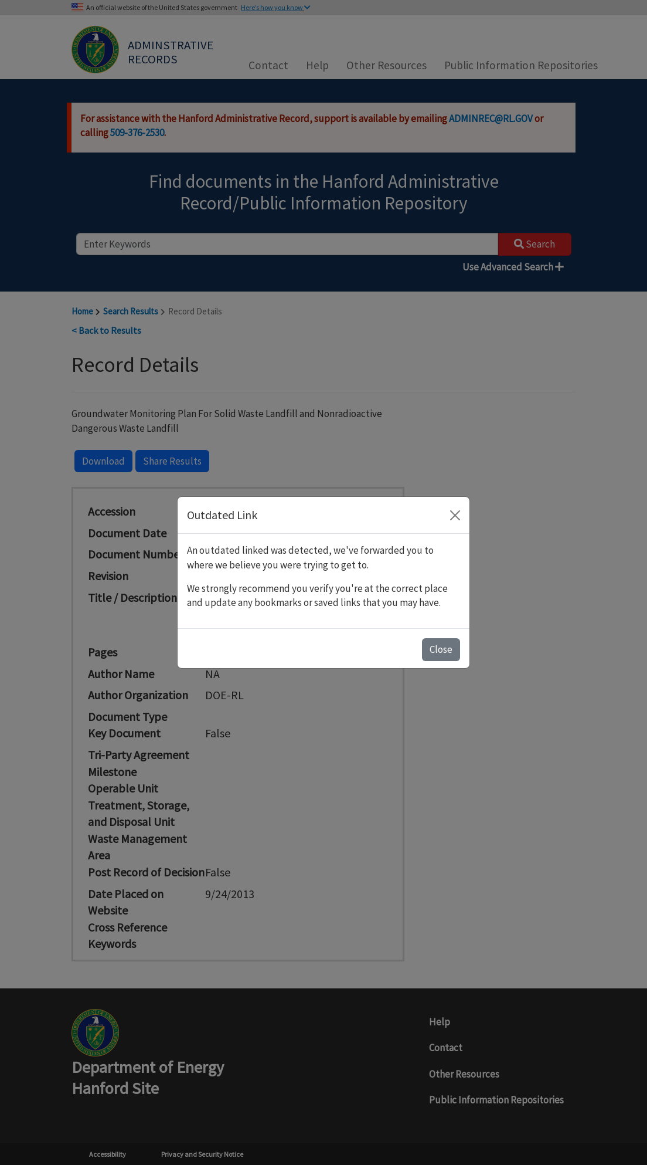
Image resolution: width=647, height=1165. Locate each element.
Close (441, 649)
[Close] (455, 515)
